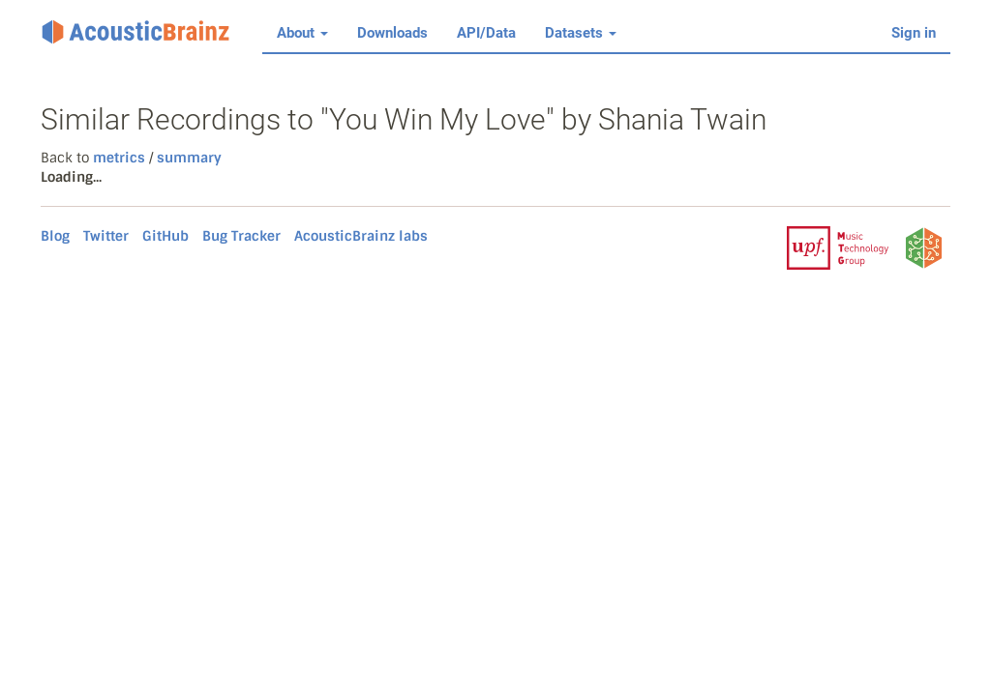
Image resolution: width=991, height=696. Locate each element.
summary (187, 157)
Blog (55, 236)
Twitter (106, 236)
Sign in (913, 33)
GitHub (165, 236)
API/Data (486, 33)
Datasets (580, 33)
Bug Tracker (241, 236)
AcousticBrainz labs (361, 236)
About (302, 33)
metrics (119, 157)
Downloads (392, 33)
